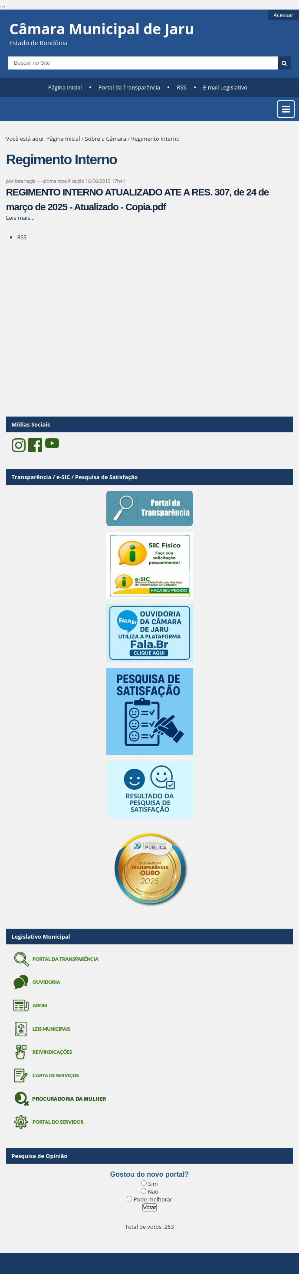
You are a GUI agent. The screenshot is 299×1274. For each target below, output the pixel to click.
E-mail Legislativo (225, 87)
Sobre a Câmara (105, 138)
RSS (181, 87)
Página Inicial (65, 87)
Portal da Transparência (129, 87)
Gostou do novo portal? (149, 1174)
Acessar (283, 15)
